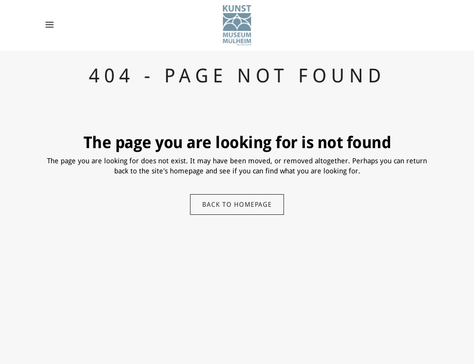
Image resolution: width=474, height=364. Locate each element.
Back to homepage (237, 204)
